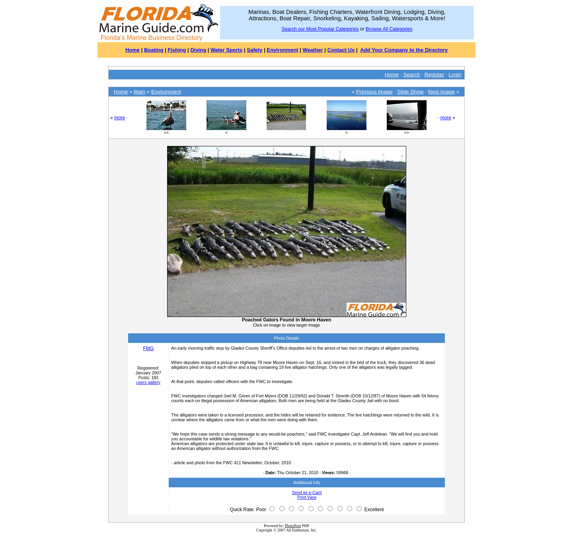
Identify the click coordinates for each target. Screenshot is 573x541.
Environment (282, 50)
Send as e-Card (307, 492)
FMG (148, 348)
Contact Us (341, 50)
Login (455, 75)
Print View (306, 497)
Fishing (177, 50)
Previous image (374, 92)
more (119, 118)
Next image (441, 92)
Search (411, 75)
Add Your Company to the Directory (404, 50)
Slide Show (410, 92)
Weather (313, 50)
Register (434, 75)
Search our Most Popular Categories (320, 29)
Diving (198, 50)
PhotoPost (293, 525)
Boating (153, 50)
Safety (254, 50)
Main (139, 92)
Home (132, 50)
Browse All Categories (389, 29)
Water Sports (226, 50)
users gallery (148, 382)
